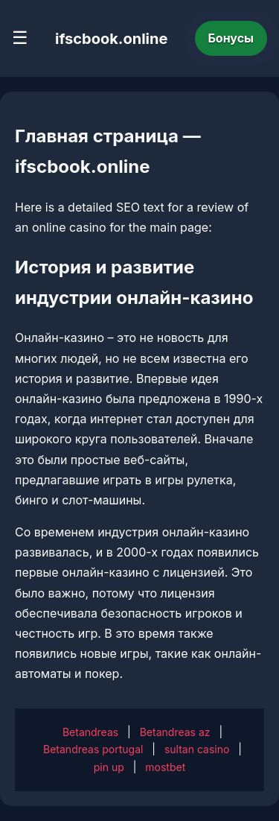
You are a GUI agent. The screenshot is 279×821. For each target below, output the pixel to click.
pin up (109, 767)
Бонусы (231, 38)
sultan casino (196, 749)
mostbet (165, 767)
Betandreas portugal (93, 749)
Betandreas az (175, 732)
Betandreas (90, 732)
